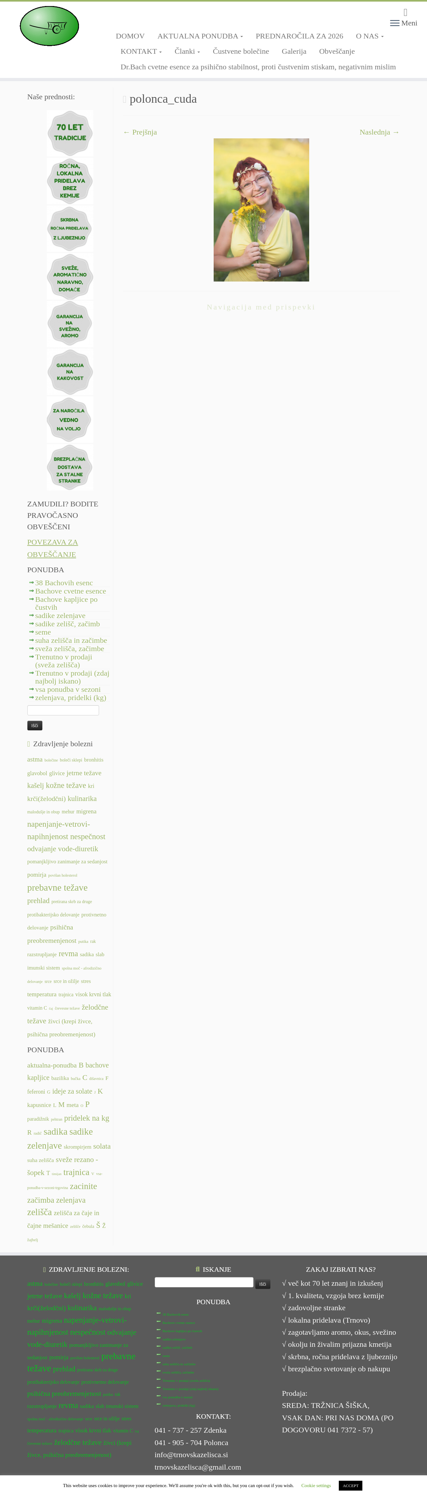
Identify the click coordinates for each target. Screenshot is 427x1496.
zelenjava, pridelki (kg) (70, 697)
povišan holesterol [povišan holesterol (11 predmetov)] (62, 875)
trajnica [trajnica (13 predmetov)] (66, 994)
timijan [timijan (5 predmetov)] (56, 1174)
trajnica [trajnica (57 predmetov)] (76, 1172)
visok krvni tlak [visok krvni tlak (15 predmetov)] (93, 994)
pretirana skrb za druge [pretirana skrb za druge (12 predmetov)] (72, 901)
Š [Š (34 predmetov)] (98, 1225)
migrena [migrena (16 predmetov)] (86, 811)
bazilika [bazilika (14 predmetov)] (60, 1078)
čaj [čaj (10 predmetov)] (51, 1008)
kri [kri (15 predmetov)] (91, 786)
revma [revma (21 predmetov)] (68, 953)
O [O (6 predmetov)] (82, 1105)
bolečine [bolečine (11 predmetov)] (51, 760)
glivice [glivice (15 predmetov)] (57, 773)
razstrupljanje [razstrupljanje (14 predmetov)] (42, 954)
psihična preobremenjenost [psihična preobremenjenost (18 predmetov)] (64, 1393)
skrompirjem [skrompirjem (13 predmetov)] (77, 1147)
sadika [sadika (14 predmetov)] (87, 954)
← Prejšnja (140, 132)
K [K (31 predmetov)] (100, 1091)
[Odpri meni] (395, 23)
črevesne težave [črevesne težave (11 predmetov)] (67, 1008)
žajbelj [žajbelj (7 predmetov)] (32, 1240)
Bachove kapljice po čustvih (66, 603)
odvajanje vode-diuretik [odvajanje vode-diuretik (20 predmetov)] (62, 849)
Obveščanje (337, 51)
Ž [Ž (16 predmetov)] (104, 1226)
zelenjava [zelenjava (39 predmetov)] (71, 1200)
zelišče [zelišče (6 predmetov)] (75, 1226)
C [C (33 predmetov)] (85, 1077)
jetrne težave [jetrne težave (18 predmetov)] (84, 773)
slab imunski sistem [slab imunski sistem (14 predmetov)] (117, 1406)
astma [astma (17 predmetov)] (35, 759)
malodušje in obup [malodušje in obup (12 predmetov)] (43, 812)
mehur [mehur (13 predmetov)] (68, 811)
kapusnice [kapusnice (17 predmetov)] (39, 1105)
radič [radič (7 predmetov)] (38, 1133)
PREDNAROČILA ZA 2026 (299, 36)
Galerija (294, 51)
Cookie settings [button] (316, 1485)
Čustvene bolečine (241, 51)
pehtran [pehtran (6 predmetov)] (56, 1119)
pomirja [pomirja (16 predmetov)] (36, 874)
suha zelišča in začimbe (71, 640)
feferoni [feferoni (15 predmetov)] (36, 1092)
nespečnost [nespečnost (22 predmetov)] (87, 836)
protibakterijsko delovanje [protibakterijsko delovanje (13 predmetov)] (53, 914)
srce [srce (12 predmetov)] (48, 981)
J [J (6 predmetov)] (95, 1092)
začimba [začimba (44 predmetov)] (40, 1200)
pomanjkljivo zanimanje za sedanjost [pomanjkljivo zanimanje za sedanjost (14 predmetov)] (67, 862)
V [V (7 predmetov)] (92, 1174)
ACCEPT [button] (351, 1485)
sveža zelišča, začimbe (69, 648)
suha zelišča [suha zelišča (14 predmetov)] (40, 1160)
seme (43, 632)
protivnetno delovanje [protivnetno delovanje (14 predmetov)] (105, 1382)
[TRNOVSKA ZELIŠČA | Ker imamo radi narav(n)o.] (49, 26)
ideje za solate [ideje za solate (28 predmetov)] (72, 1091)
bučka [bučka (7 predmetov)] (75, 1078)
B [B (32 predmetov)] (81, 1065)
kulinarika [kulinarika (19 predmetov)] (82, 799)
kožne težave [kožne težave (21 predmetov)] (66, 785)
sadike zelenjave (60, 615)
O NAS (370, 36)
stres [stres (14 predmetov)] (86, 981)
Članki (187, 51)
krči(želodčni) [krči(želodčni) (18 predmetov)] (46, 799)
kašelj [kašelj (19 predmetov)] (35, 786)
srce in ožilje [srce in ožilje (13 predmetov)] (66, 981)
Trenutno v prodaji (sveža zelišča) (63, 661)
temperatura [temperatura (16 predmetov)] (42, 994)
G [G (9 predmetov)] (48, 1092)
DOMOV (130, 36)
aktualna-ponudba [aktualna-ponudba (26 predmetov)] (52, 1065)
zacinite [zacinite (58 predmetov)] (83, 1186)
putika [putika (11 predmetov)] (83, 941)
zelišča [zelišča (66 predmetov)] (39, 1212)
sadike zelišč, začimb (67, 624)
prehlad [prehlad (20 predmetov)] (38, 900)
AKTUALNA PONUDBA (200, 36)
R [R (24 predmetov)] (29, 1132)
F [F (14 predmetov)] (107, 1078)
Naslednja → (380, 132)
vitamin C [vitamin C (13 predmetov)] (37, 1008)
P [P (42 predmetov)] (87, 1104)
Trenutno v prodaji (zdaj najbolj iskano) (72, 677)
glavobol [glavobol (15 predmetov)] (37, 773)
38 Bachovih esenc (64, 583)
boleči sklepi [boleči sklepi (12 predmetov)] (71, 760)
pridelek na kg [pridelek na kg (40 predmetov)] (87, 1118)
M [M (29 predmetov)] (61, 1105)
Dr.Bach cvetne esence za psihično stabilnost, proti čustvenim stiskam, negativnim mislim (258, 67)
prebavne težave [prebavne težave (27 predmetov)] (57, 887)
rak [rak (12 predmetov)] (93, 941)
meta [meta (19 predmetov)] (73, 1105)
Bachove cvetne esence (70, 591)
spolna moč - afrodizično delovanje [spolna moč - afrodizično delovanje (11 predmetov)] (55, 1419)
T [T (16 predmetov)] (48, 1173)
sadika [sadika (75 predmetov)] (56, 1131)
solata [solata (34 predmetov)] (102, 1146)
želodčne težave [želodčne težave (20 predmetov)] (78, 1442)
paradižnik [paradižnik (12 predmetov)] (38, 1119)
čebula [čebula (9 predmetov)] (88, 1226)
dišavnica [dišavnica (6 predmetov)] (96, 1078)
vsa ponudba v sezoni (68, 689)
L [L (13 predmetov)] (54, 1105)
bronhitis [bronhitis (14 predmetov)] (93, 760)
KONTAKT (141, 51)
